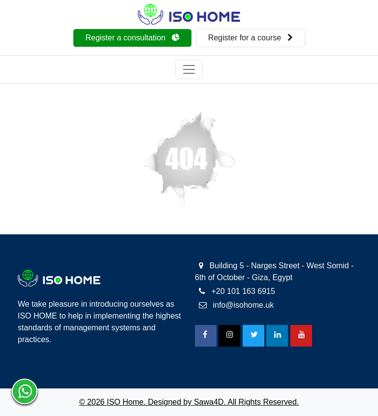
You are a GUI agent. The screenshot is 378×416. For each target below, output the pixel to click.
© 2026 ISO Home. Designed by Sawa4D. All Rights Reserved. (189, 402)
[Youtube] (301, 336)
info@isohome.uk (236, 305)
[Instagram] (229, 336)
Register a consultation (132, 37)
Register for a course (250, 37)
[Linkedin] (277, 336)
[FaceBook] (206, 336)
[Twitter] (253, 336)
